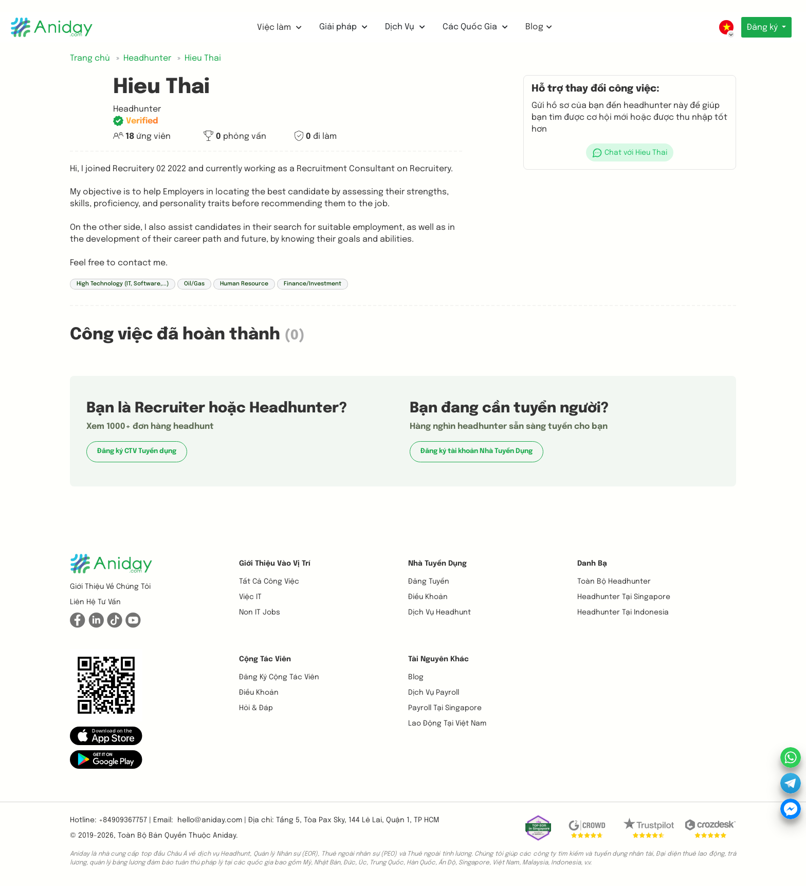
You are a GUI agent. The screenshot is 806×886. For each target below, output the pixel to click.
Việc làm (277, 27)
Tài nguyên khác (438, 659)
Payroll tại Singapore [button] (445, 708)
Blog (537, 27)
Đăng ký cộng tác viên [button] (279, 677)
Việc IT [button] (250, 597)
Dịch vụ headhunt (439, 612)
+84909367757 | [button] (125, 820)
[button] (630, 152)
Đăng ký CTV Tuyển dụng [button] (136, 451)
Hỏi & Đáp (256, 708)
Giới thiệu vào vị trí (274, 563)
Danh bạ (592, 563)
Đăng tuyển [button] (428, 581)
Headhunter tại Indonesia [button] (623, 612)
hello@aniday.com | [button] (211, 820)
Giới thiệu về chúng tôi (110, 586)
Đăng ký (762, 27)
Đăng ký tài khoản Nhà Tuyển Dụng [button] (476, 451)
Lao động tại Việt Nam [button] (447, 723)
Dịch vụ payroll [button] (433, 692)
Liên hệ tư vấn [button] (95, 602)
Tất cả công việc (269, 581)
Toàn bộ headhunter (614, 581)
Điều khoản (428, 597)
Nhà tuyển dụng (437, 563)
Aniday (224, 835)
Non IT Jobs (259, 612)
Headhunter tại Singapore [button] (623, 597)
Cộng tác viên (265, 659)
